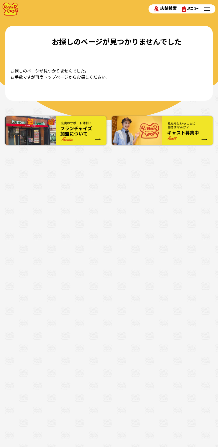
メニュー (190, 9)
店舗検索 (165, 8)
